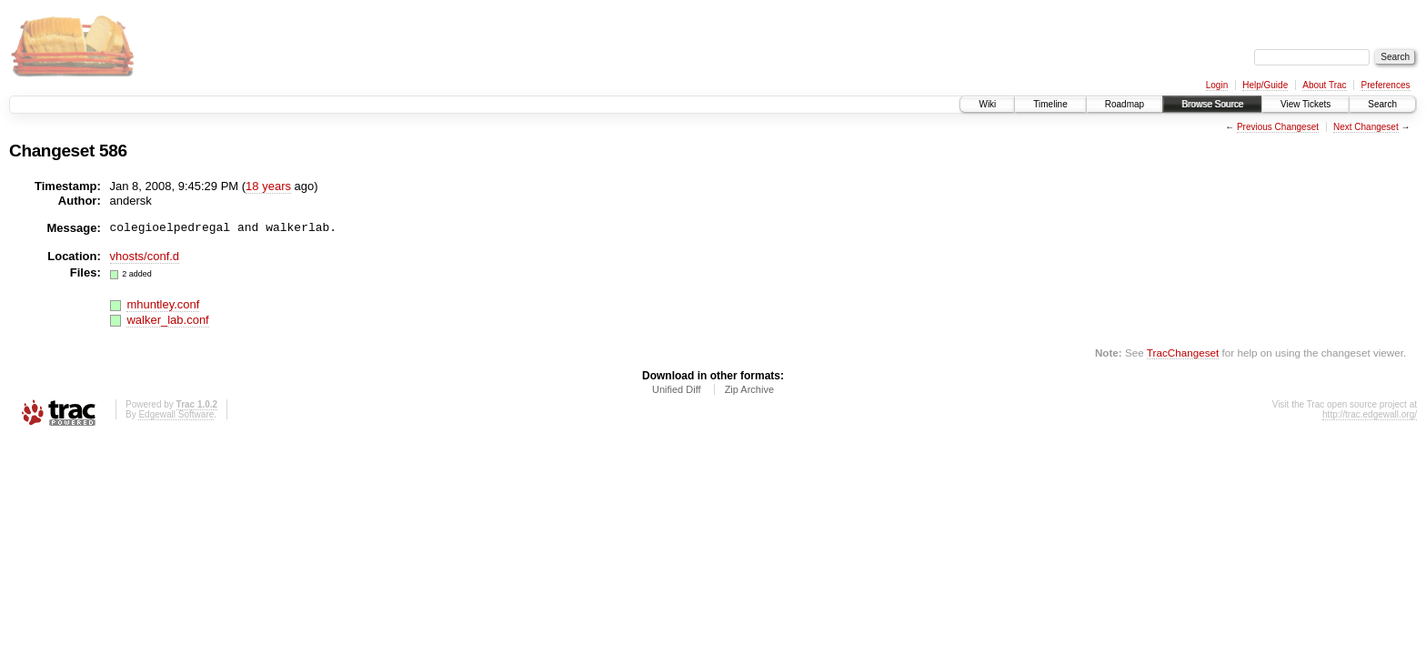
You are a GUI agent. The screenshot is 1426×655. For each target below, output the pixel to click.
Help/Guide (1265, 85)
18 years (268, 186)
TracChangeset (1183, 352)
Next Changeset (1366, 127)
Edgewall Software (176, 414)
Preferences (1386, 85)
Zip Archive (749, 389)
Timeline (1050, 104)
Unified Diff (676, 389)
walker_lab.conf (167, 320)
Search (1382, 104)
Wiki (987, 104)
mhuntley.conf (162, 304)
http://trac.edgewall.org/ (1369, 414)
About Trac (1324, 85)
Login (1217, 85)
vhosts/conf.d (145, 256)
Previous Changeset (1278, 127)
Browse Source (1212, 104)
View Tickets (1305, 104)
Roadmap (1124, 104)
